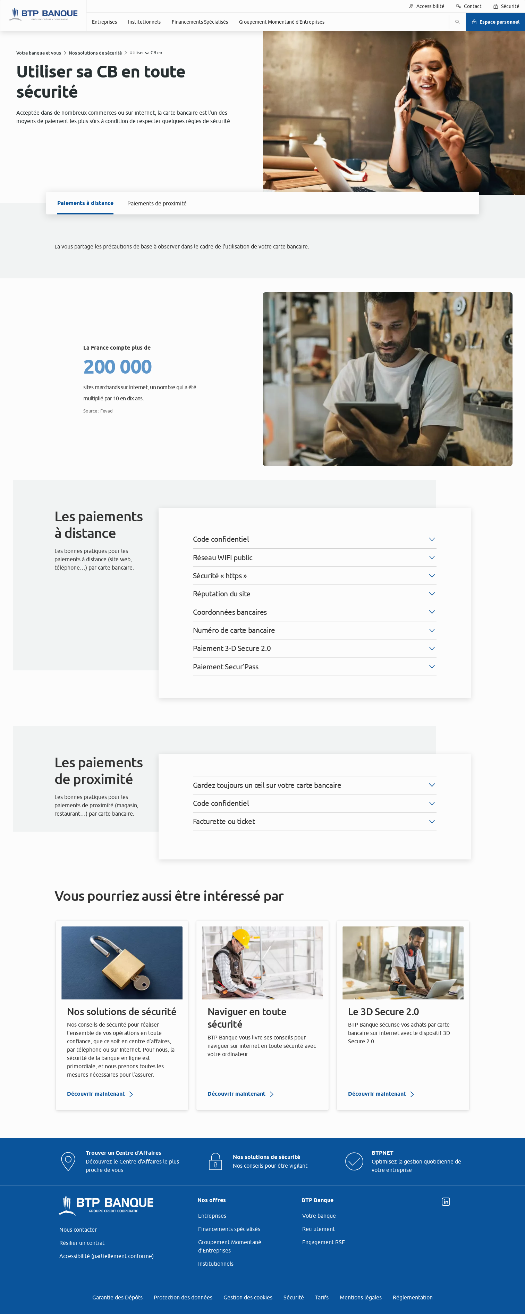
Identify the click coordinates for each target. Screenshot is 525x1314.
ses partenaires (253, 601)
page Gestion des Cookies (228, 718)
